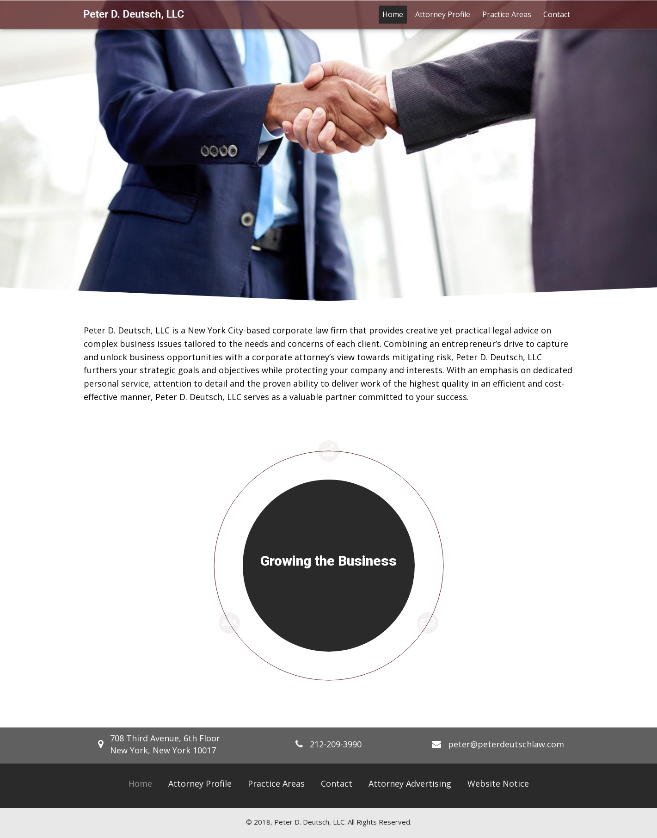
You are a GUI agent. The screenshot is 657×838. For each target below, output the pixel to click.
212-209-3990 (336, 744)
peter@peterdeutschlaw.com (506, 744)
